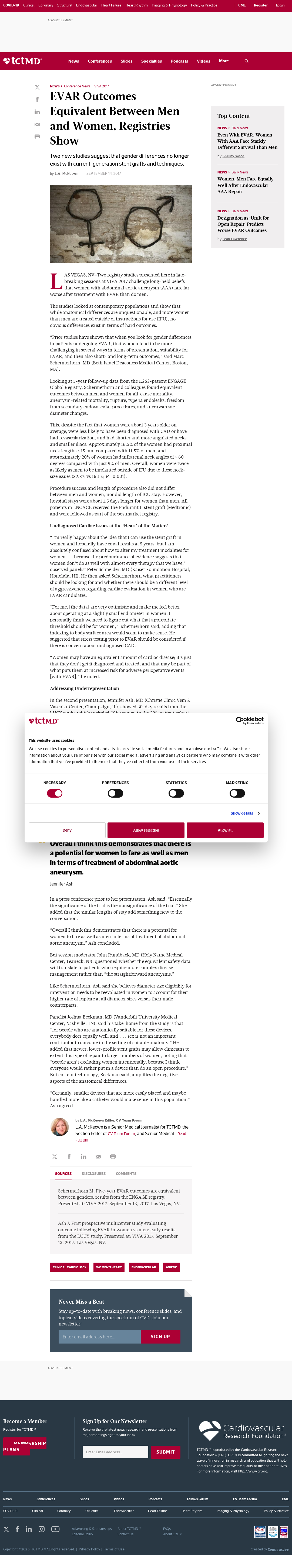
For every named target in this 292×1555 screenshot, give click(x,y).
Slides (127, 61)
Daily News (241, 128)
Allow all (225, 830)
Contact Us (125, 1534)
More (224, 60)
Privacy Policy (89, 1549)
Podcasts (179, 61)
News (73, 61)
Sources (63, 1173)
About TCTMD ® (129, 1528)
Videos (203, 61)
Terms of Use (114, 1549)
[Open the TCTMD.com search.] (246, 61)
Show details (242, 813)
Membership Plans (24, 1446)
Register (261, 5)
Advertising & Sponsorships (92, 1528)
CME (242, 5)
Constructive (278, 1549)
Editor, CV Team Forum (127, 1120)
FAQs (167, 1528)
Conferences (100, 61)
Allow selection (146, 830)
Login (280, 5)
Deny (67, 830)
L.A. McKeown (67, 173)
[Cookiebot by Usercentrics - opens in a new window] (240, 721)
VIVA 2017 (106, 86)
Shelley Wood (235, 156)
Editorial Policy (82, 1534)
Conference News (79, 86)
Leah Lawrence (236, 240)
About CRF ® (172, 1534)
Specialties (151, 61)
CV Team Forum (123, 1133)
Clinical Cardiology (69, 1267)
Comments (126, 1173)
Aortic (171, 1267)
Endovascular (144, 1267)
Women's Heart (109, 1267)
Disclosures (94, 1173)
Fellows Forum (197, 1498)
